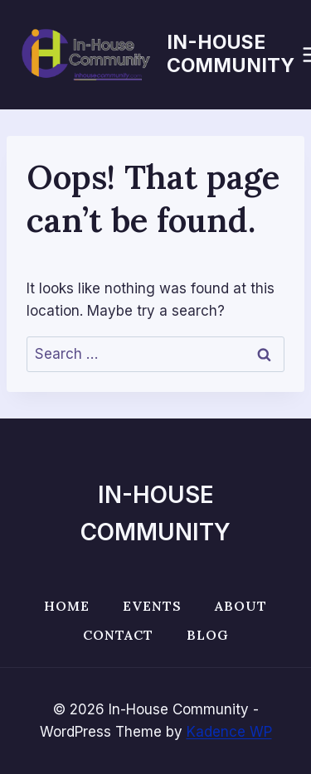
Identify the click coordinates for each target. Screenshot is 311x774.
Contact (118, 634)
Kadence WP (229, 731)
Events (152, 605)
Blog (208, 634)
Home (67, 605)
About (241, 605)
